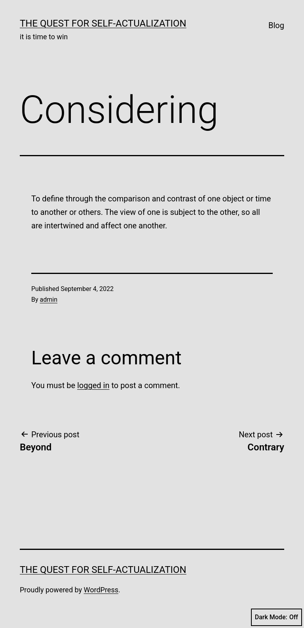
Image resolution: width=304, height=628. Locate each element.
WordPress (101, 590)
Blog (276, 25)
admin (48, 299)
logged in (93, 385)
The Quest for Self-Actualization (103, 23)
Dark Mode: (276, 617)
